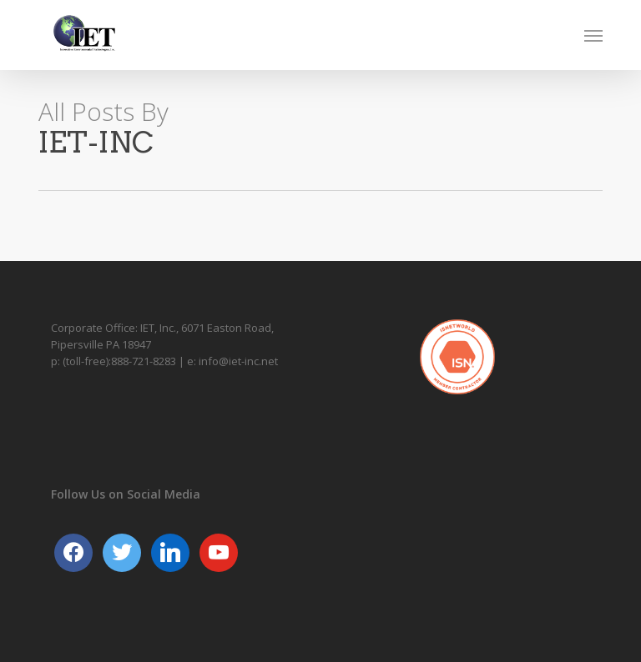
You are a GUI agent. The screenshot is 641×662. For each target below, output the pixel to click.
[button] (593, 35)
